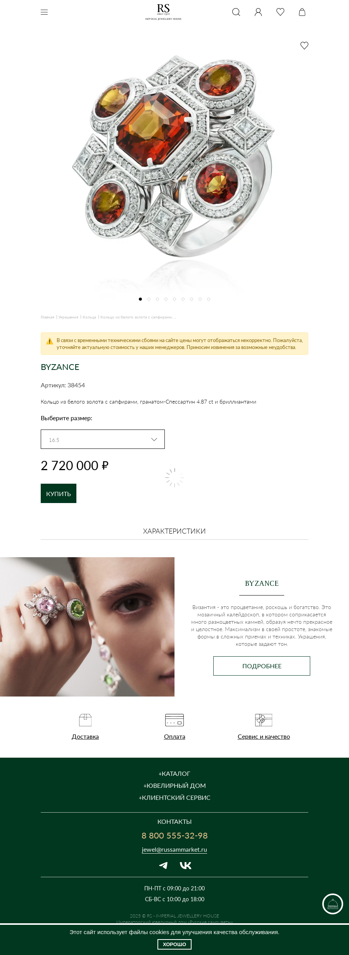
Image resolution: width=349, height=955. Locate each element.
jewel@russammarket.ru (174, 849)
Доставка (85, 736)
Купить (58, 493)
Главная (47, 317)
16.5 (54, 439)
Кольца (89, 317)
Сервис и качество (264, 736)
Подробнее (262, 666)
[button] (140, 299)
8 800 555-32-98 (175, 835)
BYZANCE (60, 366)
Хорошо (174, 944)
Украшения (68, 317)
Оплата (174, 736)
